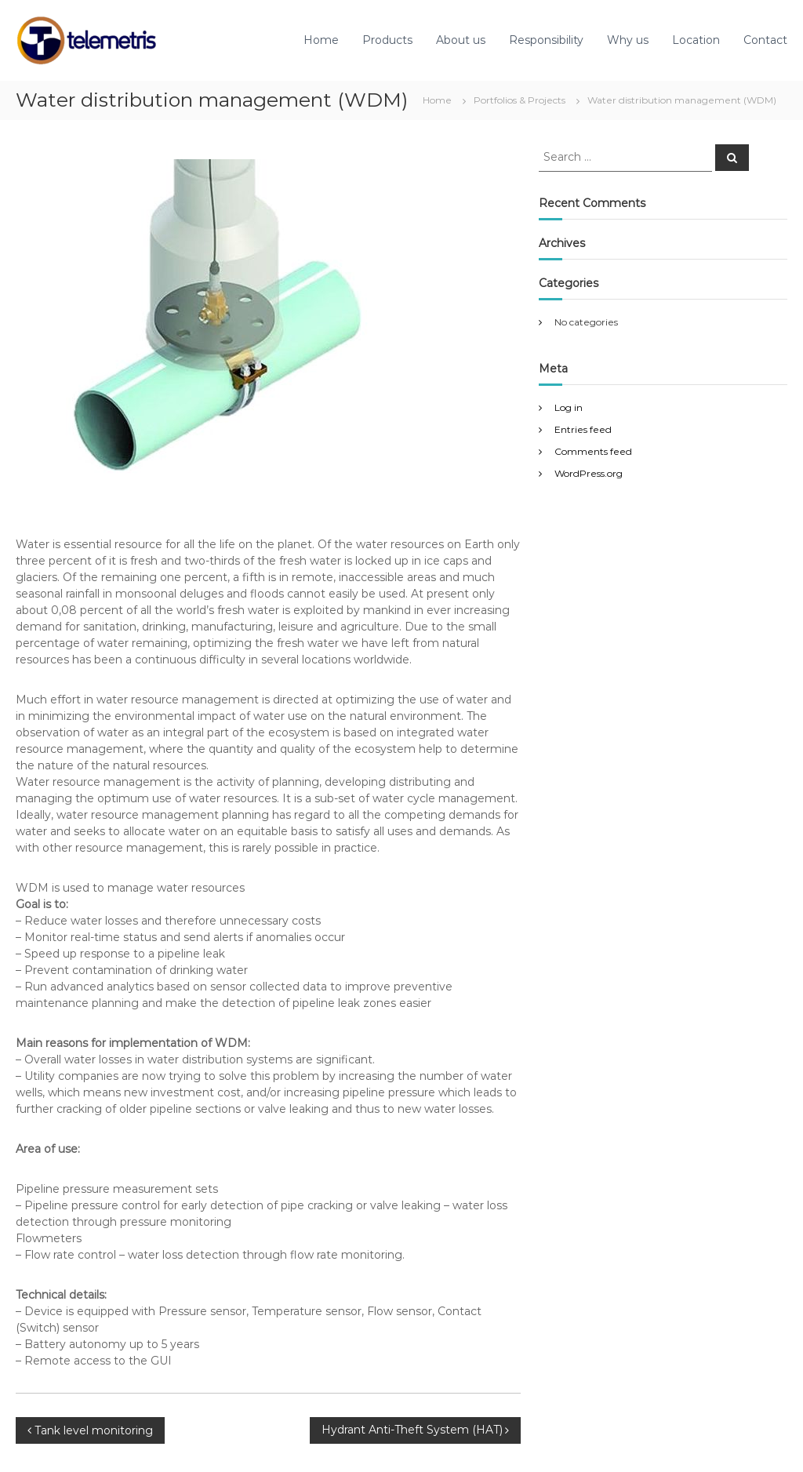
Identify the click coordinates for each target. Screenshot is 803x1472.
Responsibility (546, 40)
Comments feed (593, 451)
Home (321, 40)
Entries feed (583, 429)
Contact (765, 40)
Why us (628, 40)
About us (460, 40)
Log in (568, 407)
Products (387, 40)
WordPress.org (588, 473)
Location (696, 40)
